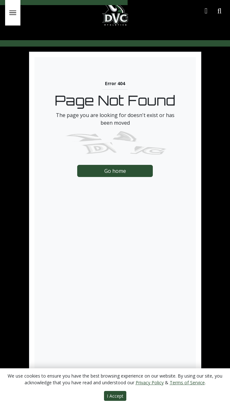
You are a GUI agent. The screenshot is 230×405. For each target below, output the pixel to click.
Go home (115, 170)
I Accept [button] (115, 396)
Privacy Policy (150, 382)
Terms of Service (187, 382)
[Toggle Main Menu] (12, 13)
